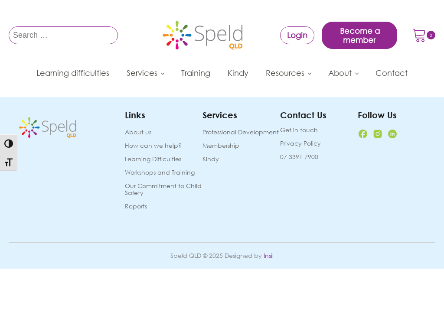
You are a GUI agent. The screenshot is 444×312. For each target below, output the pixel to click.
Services (142, 73)
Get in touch (299, 130)
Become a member (360, 35)
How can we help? (153, 146)
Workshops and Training (160, 172)
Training (195, 73)
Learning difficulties (72, 73)
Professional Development (240, 132)
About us (138, 132)
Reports (136, 206)
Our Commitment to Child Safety (163, 189)
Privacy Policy (300, 143)
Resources (285, 73)
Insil (269, 255)
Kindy (238, 73)
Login (297, 35)
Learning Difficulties (153, 159)
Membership (220, 146)
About (340, 73)
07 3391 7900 (299, 156)
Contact (391, 73)
